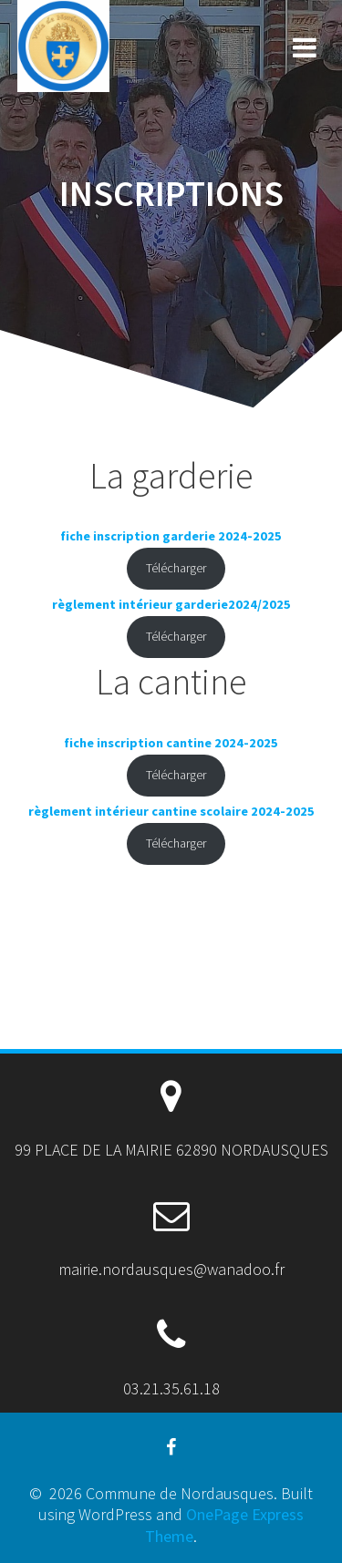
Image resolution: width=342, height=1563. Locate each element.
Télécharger (176, 568)
